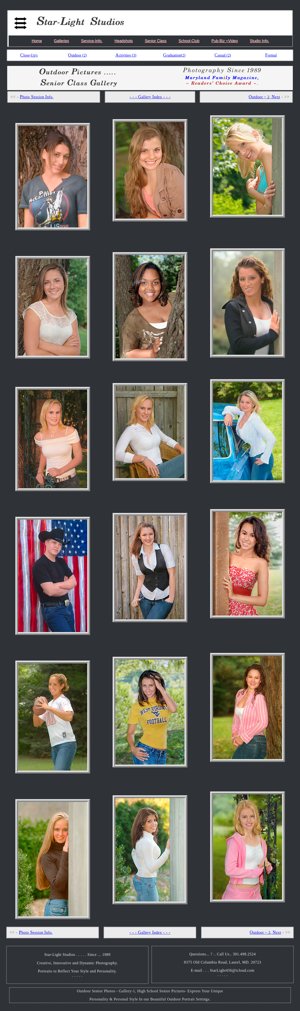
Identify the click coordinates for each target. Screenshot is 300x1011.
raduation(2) (176, 55)
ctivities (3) (127, 55)
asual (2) (224, 55)
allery (146, 97)
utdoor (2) (79, 55)
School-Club (189, 41)
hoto (26, 97)
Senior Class (156, 41)
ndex (158, 97)
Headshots (124, 41)
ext (277, 97)
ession (39, 97)
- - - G (136, 96)
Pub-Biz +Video (224, 41)
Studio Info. (259, 41)
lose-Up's (30, 55)
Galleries (61, 41)
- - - (166, 96)
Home (37, 41)
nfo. (50, 97)
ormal (272, 55)
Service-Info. (92, 41)
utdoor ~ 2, (262, 97)
